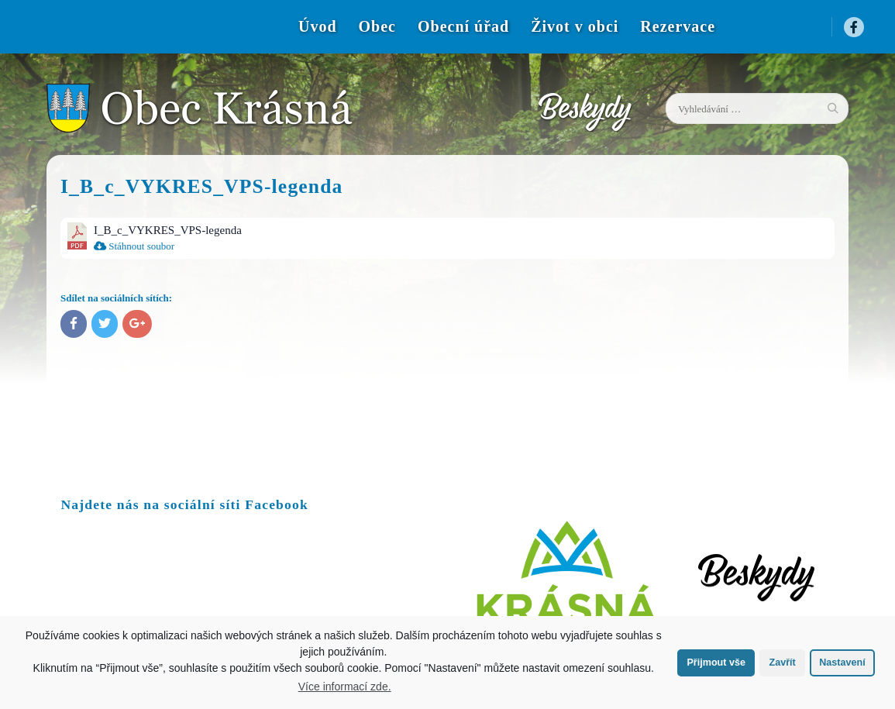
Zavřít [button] (782, 662)
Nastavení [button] (842, 662)
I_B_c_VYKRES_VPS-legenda (168, 230)
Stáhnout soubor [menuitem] (134, 246)
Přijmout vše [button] (716, 662)
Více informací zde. (344, 686)
